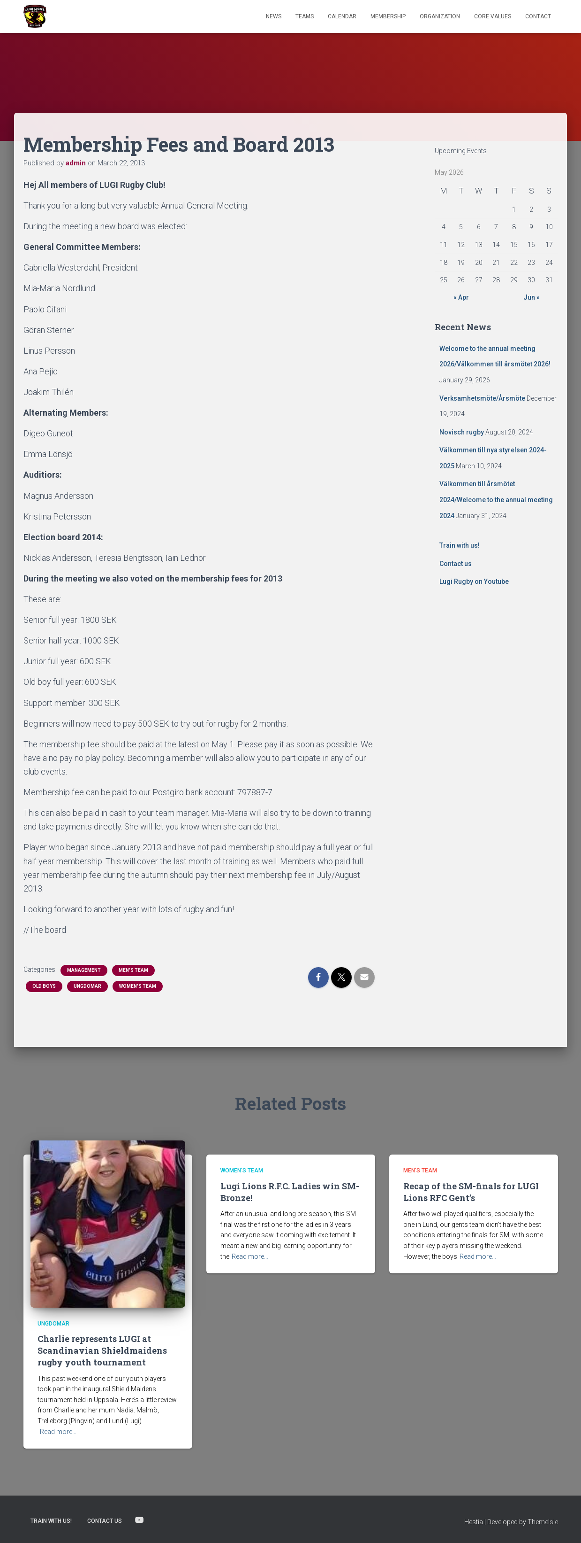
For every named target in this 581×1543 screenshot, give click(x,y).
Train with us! (459, 545)
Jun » (531, 297)
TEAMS (304, 16)
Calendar (342, 16)
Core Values (492, 16)
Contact (538, 16)
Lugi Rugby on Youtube (474, 581)
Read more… (58, 1431)
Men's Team (133, 970)
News (273, 16)
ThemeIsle (543, 1522)
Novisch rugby (461, 432)
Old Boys (44, 986)
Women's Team (137, 986)
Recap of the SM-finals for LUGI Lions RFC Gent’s (471, 1191)
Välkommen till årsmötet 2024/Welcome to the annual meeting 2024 (496, 499)
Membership (388, 16)
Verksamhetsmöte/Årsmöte (482, 398)
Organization (440, 16)
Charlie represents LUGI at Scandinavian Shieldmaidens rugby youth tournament (102, 1350)
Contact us (455, 563)
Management (84, 970)
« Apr (461, 297)
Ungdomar (87, 986)
